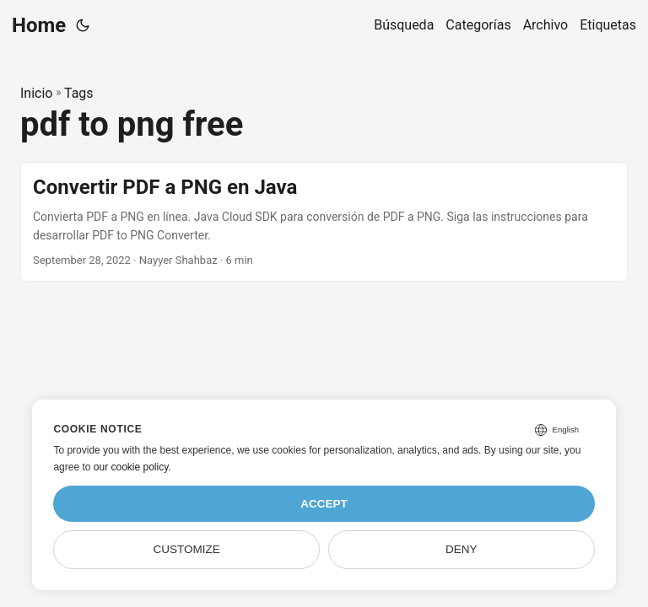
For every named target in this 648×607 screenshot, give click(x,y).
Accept (324, 503)
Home (39, 25)
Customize (187, 549)
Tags (79, 93)
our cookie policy (131, 467)
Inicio (36, 93)
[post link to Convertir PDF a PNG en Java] (324, 222)
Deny (462, 549)
